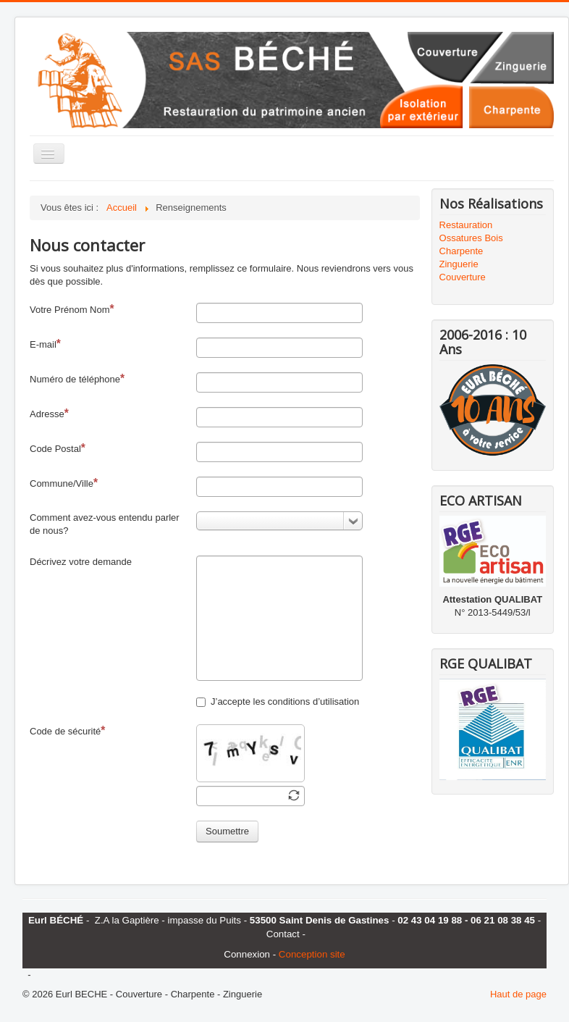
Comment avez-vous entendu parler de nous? (105, 524)
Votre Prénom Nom (72, 309)
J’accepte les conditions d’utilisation (277, 701)
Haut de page (518, 994)
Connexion (247, 954)
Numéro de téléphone (77, 378)
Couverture (462, 277)
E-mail (45, 344)
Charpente (461, 251)
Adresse (49, 413)
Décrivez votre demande (81, 561)
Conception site (312, 954)
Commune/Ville (64, 483)
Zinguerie (459, 264)
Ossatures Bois (471, 238)
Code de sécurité (67, 730)
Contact (283, 934)
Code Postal (57, 448)
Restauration (466, 224)
